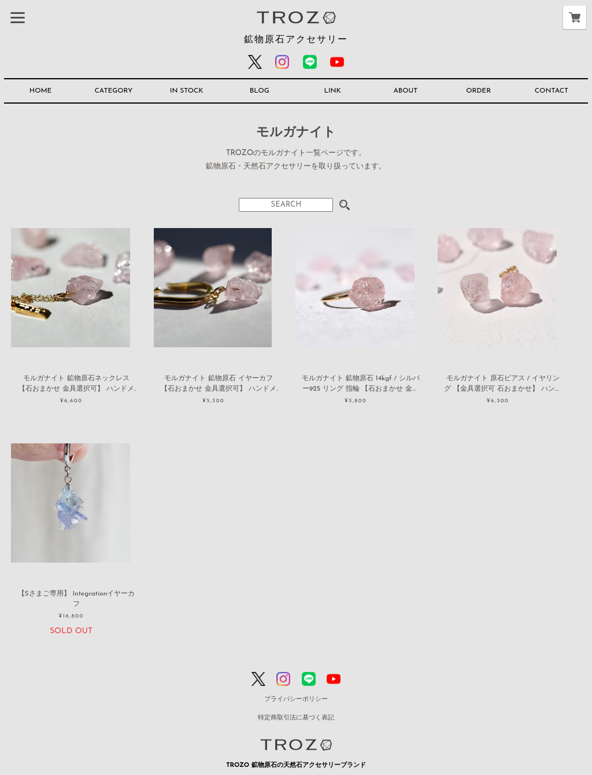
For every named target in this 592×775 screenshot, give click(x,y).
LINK (332, 90)
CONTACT (551, 90)
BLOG (259, 90)
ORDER (478, 90)
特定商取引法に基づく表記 (296, 718)
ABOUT (405, 90)
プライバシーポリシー (296, 699)
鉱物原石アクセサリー (296, 40)
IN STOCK (187, 90)
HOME (40, 90)
